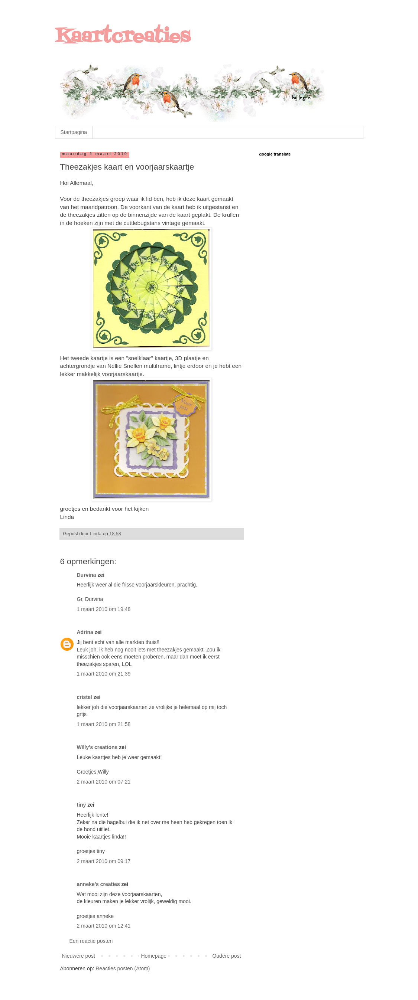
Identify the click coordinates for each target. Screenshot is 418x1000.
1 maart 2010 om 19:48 (104, 609)
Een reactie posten (91, 941)
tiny (81, 805)
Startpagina (74, 132)
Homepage (153, 956)
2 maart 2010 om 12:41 (104, 926)
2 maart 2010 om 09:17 (104, 861)
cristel (84, 697)
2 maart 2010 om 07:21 (104, 782)
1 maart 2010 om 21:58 (104, 724)
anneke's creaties (98, 884)
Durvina (86, 575)
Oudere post (226, 956)
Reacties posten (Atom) (122, 968)
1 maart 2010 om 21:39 (104, 674)
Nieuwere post (78, 956)
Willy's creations (97, 747)
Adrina (85, 632)
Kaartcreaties (122, 37)
